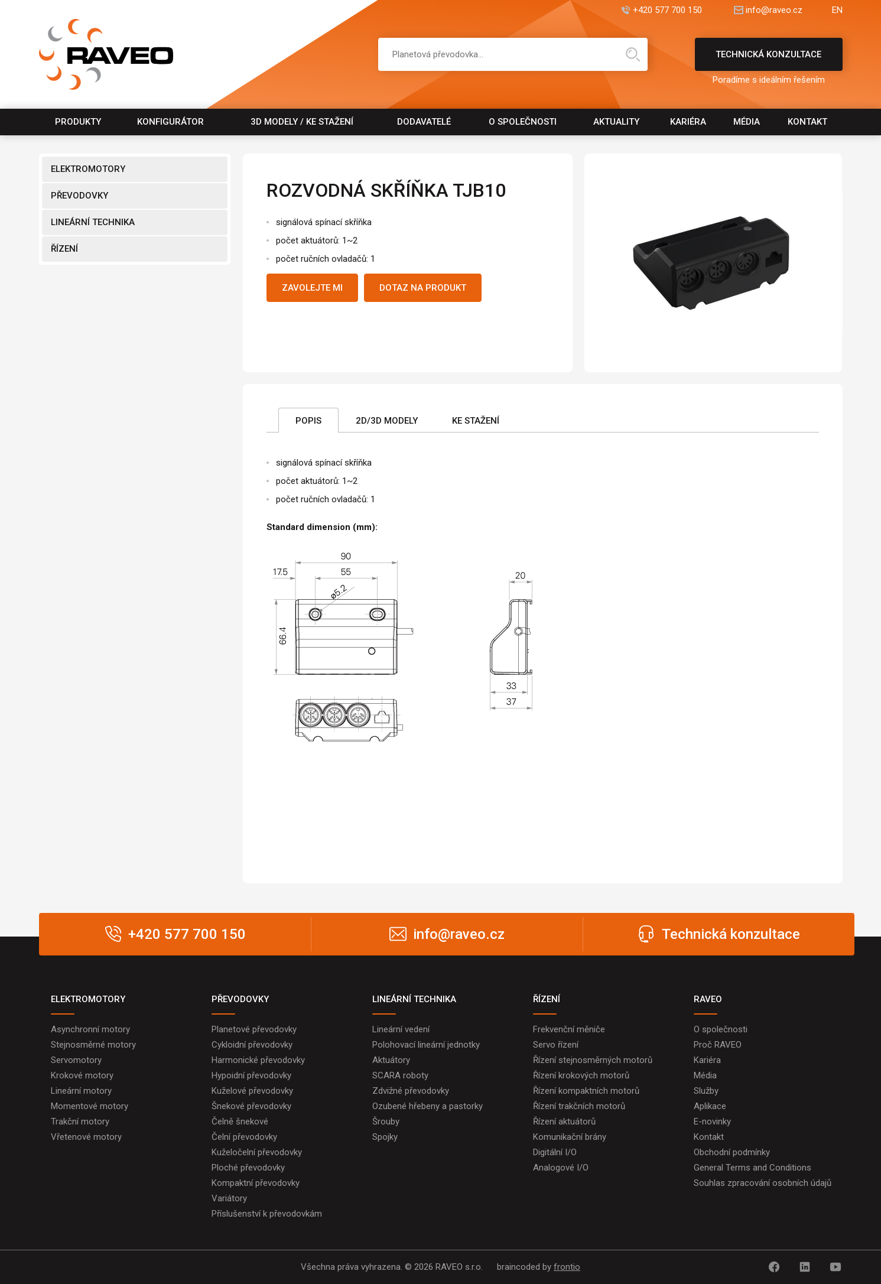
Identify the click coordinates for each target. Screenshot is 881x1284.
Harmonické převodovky (258, 1060)
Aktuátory (391, 1060)
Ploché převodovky (248, 1167)
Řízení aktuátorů (564, 1121)
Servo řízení (555, 1044)
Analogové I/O (561, 1167)
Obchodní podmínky (732, 1152)
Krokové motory (82, 1075)
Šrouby (385, 1121)
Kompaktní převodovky (256, 1183)
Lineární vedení (401, 1029)
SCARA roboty (400, 1075)
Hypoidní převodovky (251, 1075)
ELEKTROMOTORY (88, 169)
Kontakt (807, 121)
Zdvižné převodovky (410, 1090)
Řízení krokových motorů (581, 1075)
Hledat (633, 54)
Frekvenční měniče (569, 1029)
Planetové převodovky (254, 1029)
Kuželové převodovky (252, 1090)
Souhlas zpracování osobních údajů (762, 1183)
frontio (567, 1267)
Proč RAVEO (718, 1044)
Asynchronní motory (90, 1029)
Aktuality (616, 121)
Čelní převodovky (244, 1137)
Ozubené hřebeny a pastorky (427, 1106)
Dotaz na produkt (422, 287)
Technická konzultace (769, 60)
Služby (706, 1090)
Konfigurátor (170, 121)
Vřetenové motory (86, 1137)
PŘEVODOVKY (79, 195)
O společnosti (523, 121)
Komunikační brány (569, 1137)
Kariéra (688, 121)
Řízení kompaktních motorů (586, 1090)
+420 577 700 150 (667, 10)
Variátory (229, 1198)
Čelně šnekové (240, 1121)
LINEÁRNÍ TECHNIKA (93, 222)
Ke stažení (475, 420)
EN (837, 10)
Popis (308, 420)
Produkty (78, 121)
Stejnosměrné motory (93, 1044)
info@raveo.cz (774, 10)
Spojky (385, 1137)
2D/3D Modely (387, 420)
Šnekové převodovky (251, 1106)
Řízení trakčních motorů (579, 1106)
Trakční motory (80, 1121)
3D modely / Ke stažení (302, 121)
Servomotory (76, 1060)
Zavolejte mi (312, 287)
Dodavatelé (424, 121)
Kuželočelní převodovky (257, 1152)
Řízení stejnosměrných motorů (592, 1060)
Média (746, 121)
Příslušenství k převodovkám (267, 1213)
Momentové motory (89, 1106)
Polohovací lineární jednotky (426, 1044)
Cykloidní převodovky (252, 1044)
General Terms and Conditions (752, 1167)
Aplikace (710, 1106)
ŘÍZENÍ (64, 248)
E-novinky (712, 1121)
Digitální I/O (555, 1152)
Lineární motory (81, 1090)
